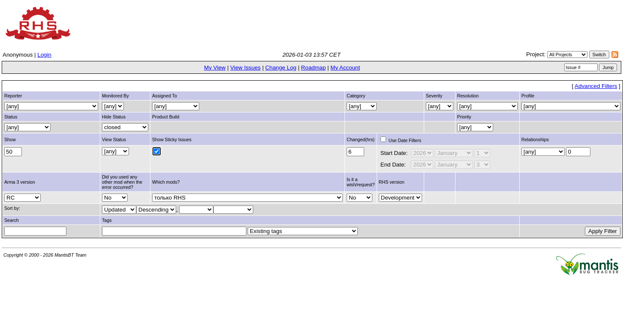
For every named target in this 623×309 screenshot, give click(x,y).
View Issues (245, 67)
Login (44, 55)
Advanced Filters (596, 86)
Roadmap (313, 67)
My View (214, 67)
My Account (345, 67)
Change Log (281, 67)
